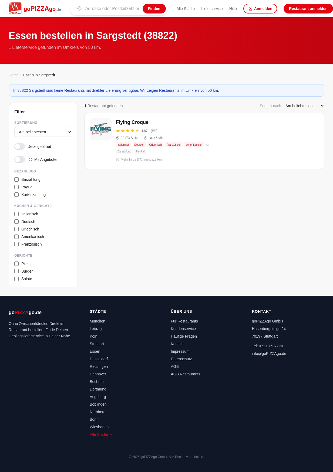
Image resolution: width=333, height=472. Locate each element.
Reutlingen (99, 366)
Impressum (180, 351)
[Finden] (154, 8)
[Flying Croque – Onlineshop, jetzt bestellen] (204, 141)
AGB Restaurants (185, 374)
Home (14, 75)
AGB (175, 366)
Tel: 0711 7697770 (267, 346)
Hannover (98, 374)
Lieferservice (212, 8)
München (97, 321)
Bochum (96, 381)
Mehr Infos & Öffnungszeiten (139, 159)
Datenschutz (181, 359)
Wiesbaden (99, 427)
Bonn (94, 419)
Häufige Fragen (184, 336)
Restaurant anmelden (308, 8)
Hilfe (233, 8)
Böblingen (98, 404)
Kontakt (177, 344)
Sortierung (26, 123)
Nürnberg (97, 412)
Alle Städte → (101, 434)
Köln (93, 336)
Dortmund (98, 389)
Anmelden (260, 8)
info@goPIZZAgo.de (269, 353)
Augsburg (98, 397)
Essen (95, 351)
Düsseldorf (99, 359)
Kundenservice (183, 329)
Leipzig (96, 329)
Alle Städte (186, 8)
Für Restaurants (184, 321)
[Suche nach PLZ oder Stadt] (112, 8)
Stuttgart (97, 344)
